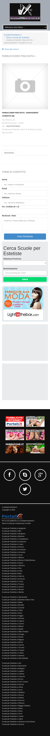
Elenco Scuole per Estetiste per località (16, 523)
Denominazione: (10, 269)
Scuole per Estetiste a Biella (12, 602)
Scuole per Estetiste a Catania (13, 674)
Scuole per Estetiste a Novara (13, 695)
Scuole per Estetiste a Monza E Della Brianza (18, 560)
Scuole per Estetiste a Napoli (12, 629)
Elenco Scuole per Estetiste (17, 37)
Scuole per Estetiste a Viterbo (13, 592)
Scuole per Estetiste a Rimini (12, 642)
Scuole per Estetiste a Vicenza (13, 724)
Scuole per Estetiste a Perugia (13, 634)
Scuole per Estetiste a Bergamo (13, 533)
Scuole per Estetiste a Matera (13, 557)
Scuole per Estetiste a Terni (12, 713)
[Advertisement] (23, 342)
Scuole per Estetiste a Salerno (13, 576)
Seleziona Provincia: (12, 259)
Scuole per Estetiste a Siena (12, 711)
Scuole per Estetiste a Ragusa (13, 639)
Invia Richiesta (25, 236)
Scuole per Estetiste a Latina (12, 687)
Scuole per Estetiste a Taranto (13, 647)
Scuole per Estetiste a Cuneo (12, 544)
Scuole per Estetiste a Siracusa (13, 579)
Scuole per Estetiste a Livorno (13, 623)
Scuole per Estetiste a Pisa (11, 568)
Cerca (25, 279)
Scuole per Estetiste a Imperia (13, 621)
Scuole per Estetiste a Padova (13, 698)
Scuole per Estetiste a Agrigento (14, 528)
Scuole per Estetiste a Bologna (13, 668)
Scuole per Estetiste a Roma (12, 708)
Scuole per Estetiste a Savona (13, 645)
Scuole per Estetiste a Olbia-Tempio (15, 631)
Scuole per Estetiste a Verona (13, 589)
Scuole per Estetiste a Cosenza (13, 676)
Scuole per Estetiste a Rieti (12, 573)
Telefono (6, 198)
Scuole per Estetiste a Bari (11, 531)
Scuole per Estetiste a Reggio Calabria (16, 705)
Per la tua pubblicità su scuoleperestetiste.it (18, 521)
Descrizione (9, 153)
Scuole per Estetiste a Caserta (13, 607)
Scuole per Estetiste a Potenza (13, 703)
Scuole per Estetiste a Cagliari (13, 671)
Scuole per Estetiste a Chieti (12, 610)
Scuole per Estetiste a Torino (12, 581)
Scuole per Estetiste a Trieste (13, 653)
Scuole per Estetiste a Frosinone (14, 549)
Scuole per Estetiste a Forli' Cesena (15, 682)
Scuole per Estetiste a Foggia (12, 615)
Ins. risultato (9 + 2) (10, 207)
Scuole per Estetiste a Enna (12, 613)
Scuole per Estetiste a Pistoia (12, 637)
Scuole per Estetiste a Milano (12, 626)
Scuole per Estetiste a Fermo (12, 679)
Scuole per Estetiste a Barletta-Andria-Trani (18, 600)
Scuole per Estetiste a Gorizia (13, 684)
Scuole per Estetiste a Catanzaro (14, 541)
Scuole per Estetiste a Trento (12, 716)
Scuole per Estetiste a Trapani (13, 650)
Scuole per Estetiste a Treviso (13, 584)
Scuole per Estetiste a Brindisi (13, 605)
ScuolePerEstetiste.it (12, 35)
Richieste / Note (9, 216)
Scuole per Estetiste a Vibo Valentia (15, 658)
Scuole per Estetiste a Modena (13, 692)
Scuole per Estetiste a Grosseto (13, 552)
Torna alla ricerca (10, 49)
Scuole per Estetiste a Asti (11, 663)
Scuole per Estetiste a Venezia (13, 655)
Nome (4, 179)
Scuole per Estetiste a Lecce (12, 555)
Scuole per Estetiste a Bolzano (13, 536)
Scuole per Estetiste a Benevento (14, 666)
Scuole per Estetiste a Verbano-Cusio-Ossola (18, 721)
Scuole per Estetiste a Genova (13, 618)
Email (4, 188)
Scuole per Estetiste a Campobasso (15, 539)
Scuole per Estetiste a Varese (13, 587)
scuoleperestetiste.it (9, 507)
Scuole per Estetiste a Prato (12, 571)
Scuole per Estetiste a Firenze (13, 547)
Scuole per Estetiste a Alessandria (14, 597)
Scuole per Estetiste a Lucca (12, 690)
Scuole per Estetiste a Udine (12, 719)
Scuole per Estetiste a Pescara (13, 700)
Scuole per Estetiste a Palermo (13, 565)
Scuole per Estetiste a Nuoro (12, 563)
